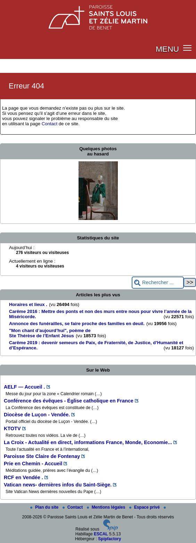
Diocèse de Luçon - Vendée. (37, 414)
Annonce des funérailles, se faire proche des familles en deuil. (77, 323)
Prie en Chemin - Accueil (33, 463)
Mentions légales (106, 507)
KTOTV (12, 428)
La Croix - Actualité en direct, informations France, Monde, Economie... (88, 442)
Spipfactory (109, 538)
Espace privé (145, 507)
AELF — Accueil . (24, 387)
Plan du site (45, 507)
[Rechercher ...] (158, 283)
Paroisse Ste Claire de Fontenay (42, 456)
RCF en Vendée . (23, 477)
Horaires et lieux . (28, 304)
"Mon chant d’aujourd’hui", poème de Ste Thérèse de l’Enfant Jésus (50, 333)
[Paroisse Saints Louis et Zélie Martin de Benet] (98, 15)
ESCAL (101, 534)
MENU (167, 48)
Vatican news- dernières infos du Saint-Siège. (58, 484)
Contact (49, 123)
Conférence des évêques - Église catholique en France (68, 401)
